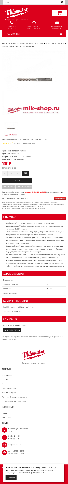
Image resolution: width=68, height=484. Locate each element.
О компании (7, 375)
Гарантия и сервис (9, 388)
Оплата (4, 384)
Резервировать (60, 198)
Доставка (5, 379)
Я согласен (11, 477)
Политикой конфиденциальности (32, 473)
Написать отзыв (29, 143)
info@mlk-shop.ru (15, 445)
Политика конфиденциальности (14, 397)
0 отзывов (17, 143)
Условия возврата (9, 392)
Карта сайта (6, 417)
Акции (4, 413)
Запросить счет (9, 168)
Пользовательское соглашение (14, 401)
